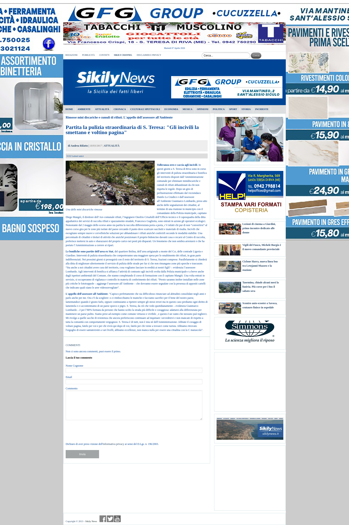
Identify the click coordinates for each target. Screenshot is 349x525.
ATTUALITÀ (111, 145)
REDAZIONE (71, 55)
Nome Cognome (74, 365)
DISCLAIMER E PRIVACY (149, 55)
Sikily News (91, 521)
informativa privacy (113, 444)
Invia (82, 454)
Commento (71, 388)
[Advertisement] (250, 380)
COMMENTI (73, 345)
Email (69, 377)
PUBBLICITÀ (88, 55)
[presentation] (99, 431)
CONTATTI (104, 55)
